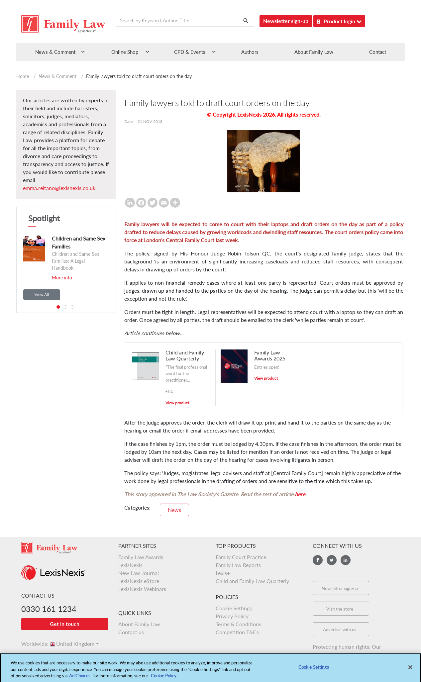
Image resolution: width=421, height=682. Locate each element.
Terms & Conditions (238, 624)
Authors (250, 52)
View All (42, 294)
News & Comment (57, 76)
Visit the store (339, 609)
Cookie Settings (234, 608)
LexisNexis (130, 565)
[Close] (410, 669)
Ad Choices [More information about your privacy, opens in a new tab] (79, 678)
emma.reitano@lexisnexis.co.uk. (60, 188)
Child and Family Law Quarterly (252, 581)
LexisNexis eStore (138, 581)
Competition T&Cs (237, 632)
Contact (377, 52)
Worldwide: (32, 643)
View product (177, 402)
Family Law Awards (140, 557)
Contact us (131, 632)
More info (62, 277)
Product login (339, 20)
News (174, 510)
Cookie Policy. (164, 678)
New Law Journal (138, 573)
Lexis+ (223, 573)
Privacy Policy (232, 616)
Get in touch (64, 624)
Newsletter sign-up (285, 21)
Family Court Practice (241, 557)
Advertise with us (339, 629)
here (300, 494)
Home (22, 76)
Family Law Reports (238, 565)
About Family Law (313, 52)
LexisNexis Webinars (142, 589)
